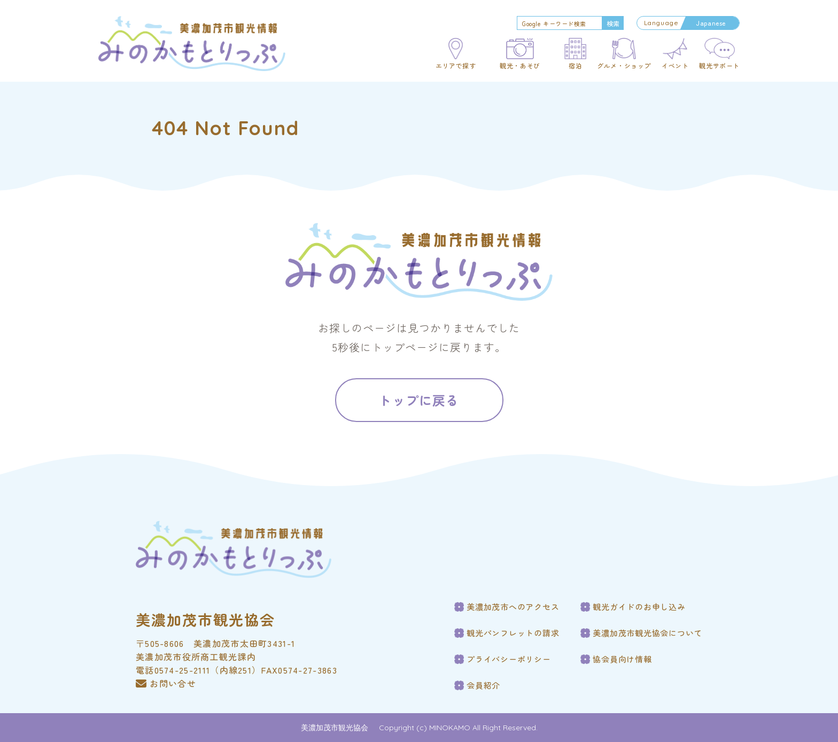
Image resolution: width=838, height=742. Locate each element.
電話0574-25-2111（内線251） (198, 669)
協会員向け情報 (622, 659)
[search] (558, 23)
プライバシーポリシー (509, 659)
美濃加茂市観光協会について (647, 633)
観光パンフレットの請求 (513, 633)
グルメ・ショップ (624, 65)
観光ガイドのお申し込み (639, 607)
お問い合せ (166, 683)
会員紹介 (483, 685)
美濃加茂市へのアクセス (513, 607)
